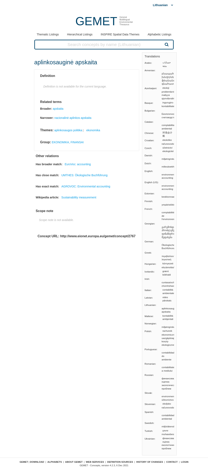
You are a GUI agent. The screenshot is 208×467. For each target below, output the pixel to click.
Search (166, 44)
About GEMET (74, 461)
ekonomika (93, 130)
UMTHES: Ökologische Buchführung (84, 175)
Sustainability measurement (78, 197)
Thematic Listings (48, 34)
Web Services (95, 461)
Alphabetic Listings (159, 34)
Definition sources (120, 461)
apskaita (58, 108)
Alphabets (54, 461)
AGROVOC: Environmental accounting (85, 186)
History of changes (149, 461)
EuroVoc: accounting (78, 164)
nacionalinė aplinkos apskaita (72, 117)
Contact (172, 461)
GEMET (96, 21)
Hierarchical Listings (79, 34)
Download (37, 461)
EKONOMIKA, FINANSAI (68, 142)
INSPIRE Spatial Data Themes (120, 34)
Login (184, 461)
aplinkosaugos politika (68, 130)
